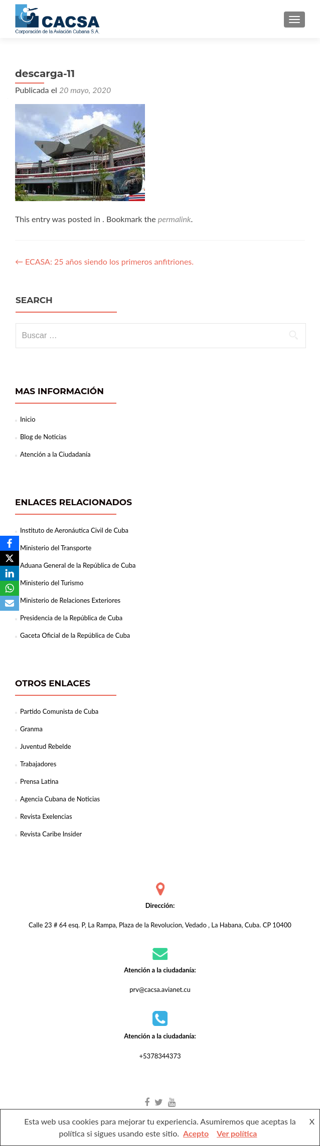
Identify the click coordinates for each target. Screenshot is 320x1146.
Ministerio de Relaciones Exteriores (70, 600)
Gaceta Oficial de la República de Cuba (75, 635)
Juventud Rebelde (45, 746)
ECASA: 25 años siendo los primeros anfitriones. (104, 261)
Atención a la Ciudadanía (55, 454)
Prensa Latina (39, 781)
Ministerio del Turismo (51, 583)
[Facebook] (9, 543)
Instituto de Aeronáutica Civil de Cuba (74, 530)
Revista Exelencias (46, 816)
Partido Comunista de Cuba (59, 711)
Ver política (237, 1133)
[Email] (9, 603)
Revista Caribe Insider (51, 834)
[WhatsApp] (9, 588)
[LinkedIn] (9, 573)
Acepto (196, 1133)
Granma (31, 729)
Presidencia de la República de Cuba (71, 618)
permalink (174, 219)
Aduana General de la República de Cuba (78, 565)
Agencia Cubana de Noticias (60, 799)
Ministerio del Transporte (55, 548)
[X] (9, 558)
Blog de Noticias (43, 437)
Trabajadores (38, 764)
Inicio (28, 419)
